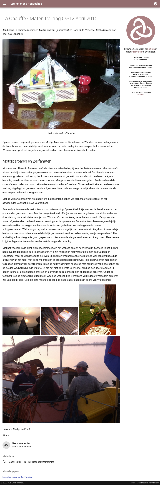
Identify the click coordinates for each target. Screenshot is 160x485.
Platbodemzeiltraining (42, 461)
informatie (136, 51)
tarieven (141, 94)
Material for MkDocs (150, 483)
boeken (151, 49)
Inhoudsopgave (10, 471)
